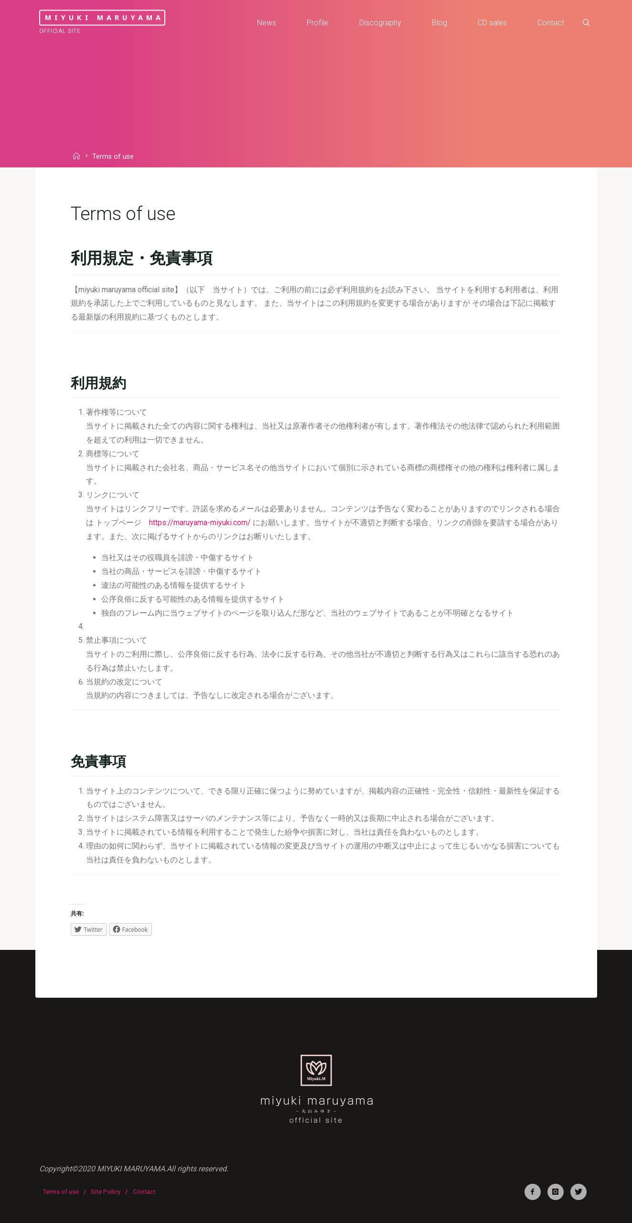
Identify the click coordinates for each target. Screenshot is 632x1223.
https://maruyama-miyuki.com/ (200, 522)
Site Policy (105, 1191)
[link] (586, 23)
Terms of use (61, 1191)
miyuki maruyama (104, 17)
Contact (144, 1191)
